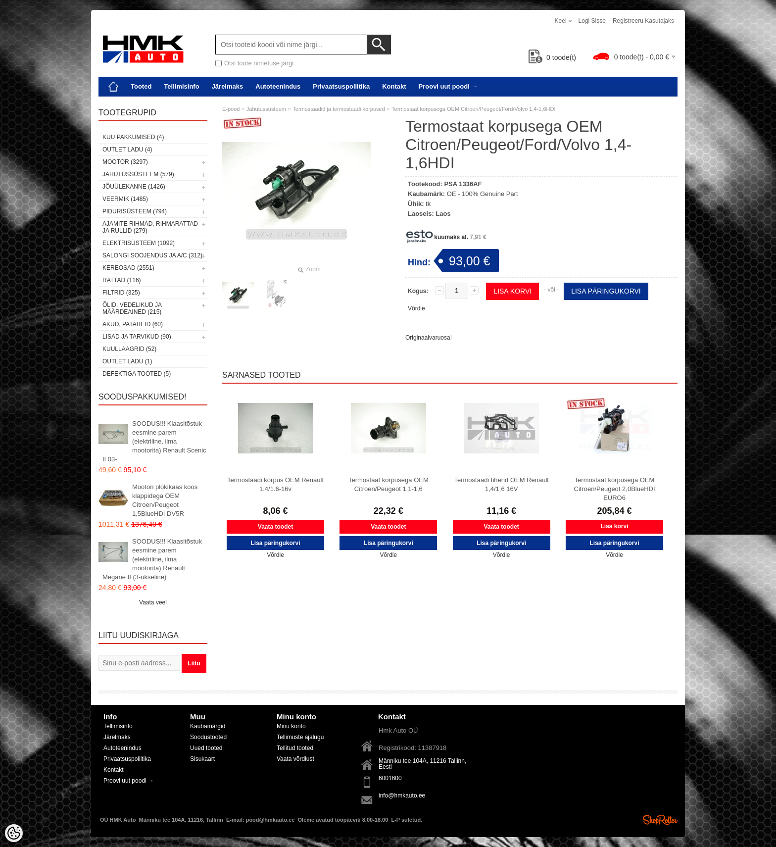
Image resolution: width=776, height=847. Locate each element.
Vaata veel (153, 602)
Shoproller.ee (660, 820)
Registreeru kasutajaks (643, 20)
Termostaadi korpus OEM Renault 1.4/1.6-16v (275, 484)
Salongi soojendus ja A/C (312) (152, 255)
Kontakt (394, 86)
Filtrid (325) (121, 292)
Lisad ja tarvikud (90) (136, 336)
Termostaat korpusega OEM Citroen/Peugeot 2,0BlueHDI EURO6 (614, 488)
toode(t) (552, 57)
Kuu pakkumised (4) (133, 137)
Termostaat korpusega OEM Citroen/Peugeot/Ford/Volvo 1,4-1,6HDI (473, 109)
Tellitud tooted (295, 748)
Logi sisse (592, 20)
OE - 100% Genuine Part (482, 194)
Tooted (141, 86)
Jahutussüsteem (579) (138, 174)
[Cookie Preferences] (14, 833)
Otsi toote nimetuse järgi (258, 63)
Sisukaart (202, 759)
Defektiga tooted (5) (136, 373)
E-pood (231, 109)
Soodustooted (208, 737)
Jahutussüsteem (266, 109)
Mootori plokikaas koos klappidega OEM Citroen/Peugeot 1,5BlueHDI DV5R (164, 500)
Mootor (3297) (125, 161)
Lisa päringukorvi (606, 291)
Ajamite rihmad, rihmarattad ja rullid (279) (150, 227)
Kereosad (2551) (128, 267)
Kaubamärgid (207, 726)
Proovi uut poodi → (448, 86)
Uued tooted (206, 748)
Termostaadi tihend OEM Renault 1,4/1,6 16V (501, 484)
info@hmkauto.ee (402, 795)
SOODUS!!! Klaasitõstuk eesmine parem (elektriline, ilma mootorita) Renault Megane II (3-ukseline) (152, 559)
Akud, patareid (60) (132, 324)
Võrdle (416, 308)
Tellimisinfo (181, 86)
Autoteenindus (277, 86)
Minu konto (291, 726)
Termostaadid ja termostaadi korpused (338, 109)
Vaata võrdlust (295, 759)
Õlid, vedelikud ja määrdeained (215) (131, 308)
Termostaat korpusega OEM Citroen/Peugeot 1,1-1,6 (388, 484)
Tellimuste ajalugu (300, 737)
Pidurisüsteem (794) (134, 211)
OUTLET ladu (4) (127, 149)
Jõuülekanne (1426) (133, 186)
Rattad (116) (121, 280)
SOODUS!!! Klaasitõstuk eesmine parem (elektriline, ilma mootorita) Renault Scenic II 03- (154, 441)
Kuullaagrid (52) (129, 349)
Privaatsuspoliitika (341, 86)
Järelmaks (227, 86)
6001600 (390, 778)
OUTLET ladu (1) (127, 361)
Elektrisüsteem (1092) (138, 243)
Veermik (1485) (125, 199)
